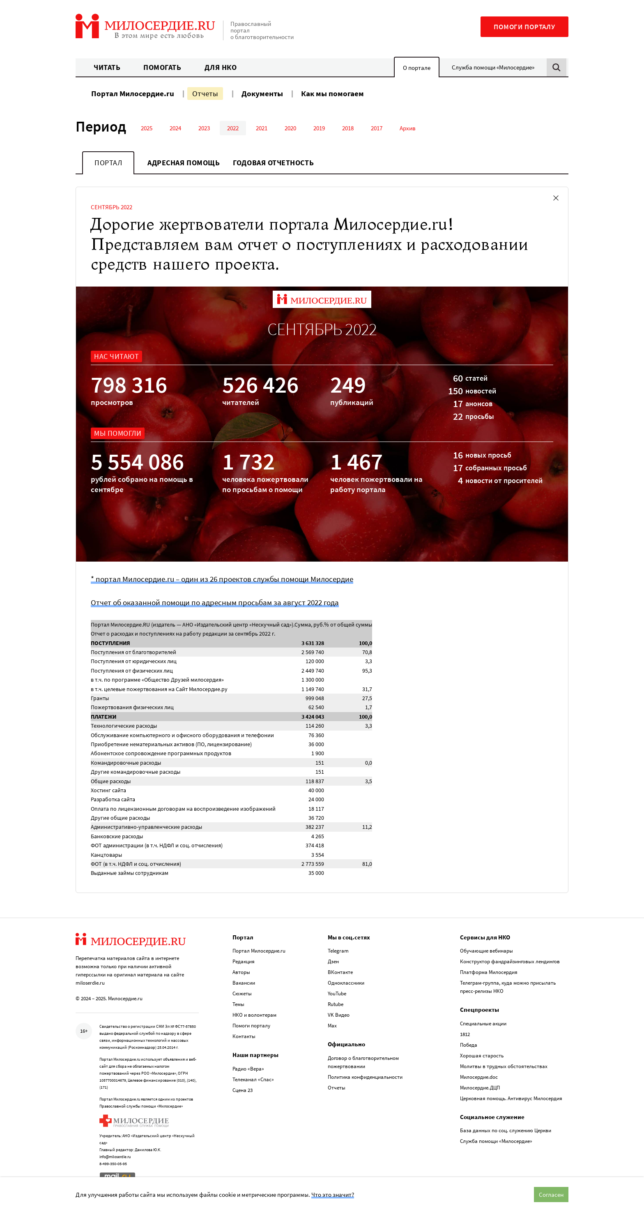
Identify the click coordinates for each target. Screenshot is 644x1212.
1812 (465, 1034)
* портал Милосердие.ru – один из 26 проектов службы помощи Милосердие (222, 579)
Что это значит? (332, 1194)
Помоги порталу (524, 26)
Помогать (162, 67)
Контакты (243, 1036)
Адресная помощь (183, 162)
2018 (348, 128)
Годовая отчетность (273, 162)
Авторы (241, 972)
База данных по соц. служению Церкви (505, 1130)
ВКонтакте (340, 972)
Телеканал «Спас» (253, 1079)
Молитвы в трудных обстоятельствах (503, 1066)
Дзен (333, 961)
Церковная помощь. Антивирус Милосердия (511, 1098)
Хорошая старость (482, 1055)
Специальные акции (483, 1023)
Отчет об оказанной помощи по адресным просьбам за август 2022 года (215, 602)
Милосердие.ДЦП (480, 1087)
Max (332, 1025)
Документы (262, 93)
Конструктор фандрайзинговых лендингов (510, 961)
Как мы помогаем (332, 93)
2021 (261, 128)
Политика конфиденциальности (365, 1076)
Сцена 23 (242, 1090)
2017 (376, 128)
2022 (233, 128)
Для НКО (221, 67)
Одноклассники (346, 982)
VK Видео (339, 1014)
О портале (416, 68)
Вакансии (243, 982)
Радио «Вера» (248, 1068)
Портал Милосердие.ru (132, 93)
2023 (204, 128)
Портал (108, 162)
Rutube (335, 1004)
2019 (319, 128)
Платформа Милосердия (489, 972)
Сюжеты (242, 993)
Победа (468, 1044)
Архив (408, 128)
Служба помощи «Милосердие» (493, 67)
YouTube (337, 993)
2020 (290, 128)
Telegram (338, 950)
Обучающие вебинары (486, 950)
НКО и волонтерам (254, 1014)
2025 (146, 128)
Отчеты (205, 93)
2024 (175, 128)
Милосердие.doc (479, 1076)
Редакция (243, 961)
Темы (238, 1004)
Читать (107, 67)
